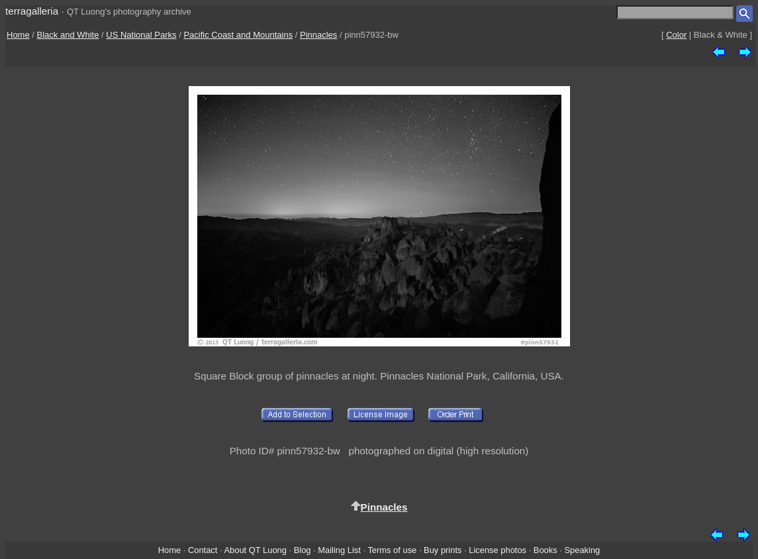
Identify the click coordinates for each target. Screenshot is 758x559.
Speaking (582, 550)
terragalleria (31, 11)
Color (676, 35)
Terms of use (391, 550)
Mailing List (339, 550)
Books (545, 550)
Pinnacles (318, 35)
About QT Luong (255, 550)
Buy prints (442, 550)
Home (18, 35)
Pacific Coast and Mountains (238, 35)
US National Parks (141, 35)
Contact (202, 550)
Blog (302, 550)
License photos (497, 550)
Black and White (68, 35)
